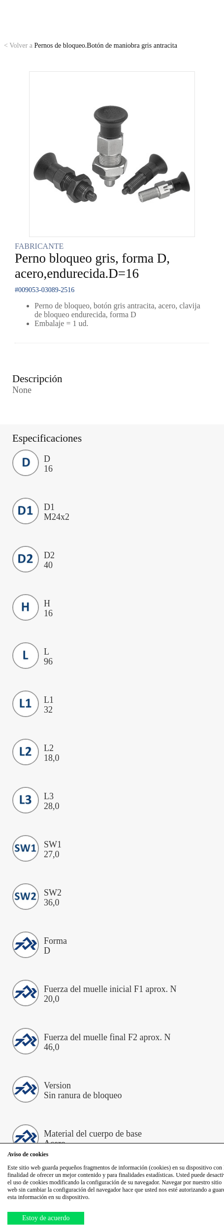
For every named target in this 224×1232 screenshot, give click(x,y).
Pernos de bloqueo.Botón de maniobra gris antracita (90, 45)
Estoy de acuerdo (45, 1218)
